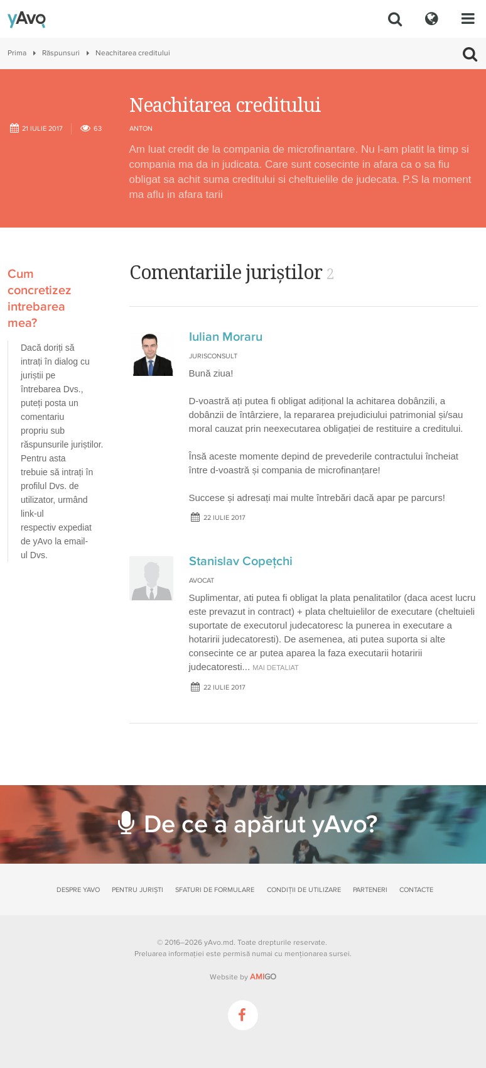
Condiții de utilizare (304, 890)
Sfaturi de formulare (214, 890)
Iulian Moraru (225, 336)
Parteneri (370, 890)
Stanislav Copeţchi (241, 561)
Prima (17, 53)
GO (263, 977)
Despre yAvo (78, 890)
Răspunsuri (61, 53)
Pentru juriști (137, 890)
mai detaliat (275, 667)
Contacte (416, 890)
